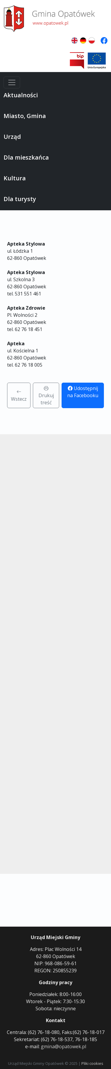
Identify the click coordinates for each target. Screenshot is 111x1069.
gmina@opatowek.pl (63, 1046)
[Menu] (12, 82)
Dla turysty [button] (20, 199)
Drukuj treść (46, 395)
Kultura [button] (15, 178)
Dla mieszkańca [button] (26, 157)
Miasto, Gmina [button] (25, 116)
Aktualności (21, 95)
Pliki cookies (92, 1063)
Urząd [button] (12, 137)
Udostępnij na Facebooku (82, 392)
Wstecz (19, 395)
